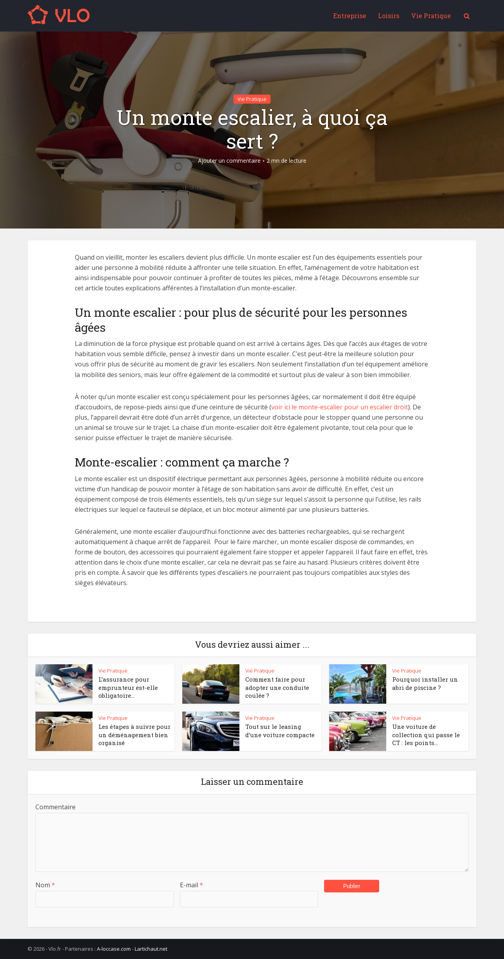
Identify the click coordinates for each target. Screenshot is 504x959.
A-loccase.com (114, 948)
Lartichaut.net (151, 948)
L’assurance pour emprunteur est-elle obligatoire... (128, 687)
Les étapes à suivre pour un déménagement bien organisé (134, 735)
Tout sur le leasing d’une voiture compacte (280, 730)
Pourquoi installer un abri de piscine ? (425, 683)
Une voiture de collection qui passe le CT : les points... (426, 735)
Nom (45, 885)
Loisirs (388, 15)
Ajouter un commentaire (229, 160)
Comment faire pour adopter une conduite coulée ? (277, 687)
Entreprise (349, 15)
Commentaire (55, 807)
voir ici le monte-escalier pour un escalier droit (339, 407)
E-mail (191, 885)
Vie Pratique (431, 15)
